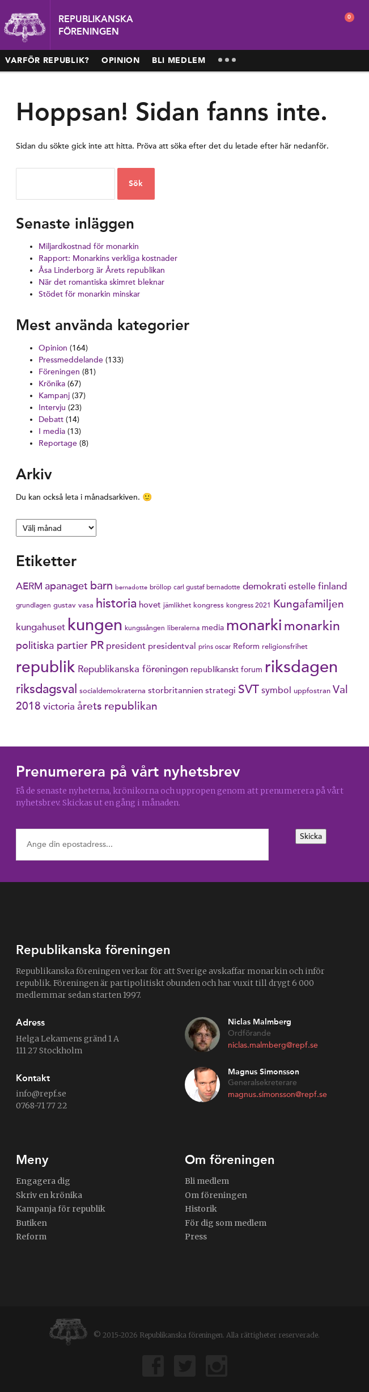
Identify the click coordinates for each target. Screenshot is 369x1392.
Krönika (52, 384)
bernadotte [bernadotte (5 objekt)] (131, 587)
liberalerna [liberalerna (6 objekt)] (183, 628)
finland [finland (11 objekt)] (332, 586)
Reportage (58, 443)
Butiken (31, 1223)
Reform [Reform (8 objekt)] (246, 646)
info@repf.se (41, 1094)
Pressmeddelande (71, 360)
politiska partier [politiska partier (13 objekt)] (52, 645)
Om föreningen (216, 1195)
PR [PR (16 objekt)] (97, 645)
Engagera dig (43, 1181)
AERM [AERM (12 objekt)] (29, 586)
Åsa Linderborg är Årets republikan (102, 270)
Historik (201, 1209)
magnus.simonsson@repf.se (277, 1094)
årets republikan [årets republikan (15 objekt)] (117, 705)
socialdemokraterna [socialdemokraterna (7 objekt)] (112, 690)
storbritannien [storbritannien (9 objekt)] (175, 690)
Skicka (311, 836)
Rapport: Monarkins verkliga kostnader (108, 258)
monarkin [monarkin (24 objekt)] (312, 626)
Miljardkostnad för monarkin (89, 246)
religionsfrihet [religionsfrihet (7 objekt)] (285, 646)
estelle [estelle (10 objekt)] (302, 586)
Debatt (51, 419)
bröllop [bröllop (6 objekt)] (160, 587)
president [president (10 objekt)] (126, 645)
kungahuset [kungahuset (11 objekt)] (40, 627)
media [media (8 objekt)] (213, 627)
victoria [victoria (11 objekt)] (59, 706)
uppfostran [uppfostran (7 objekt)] (312, 690)
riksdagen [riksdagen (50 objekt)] (301, 667)
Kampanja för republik (60, 1209)
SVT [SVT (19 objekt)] (248, 689)
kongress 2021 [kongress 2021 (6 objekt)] (248, 605)
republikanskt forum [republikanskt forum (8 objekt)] (226, 669)
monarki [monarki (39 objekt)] (254, 625)
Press (196, 1236)
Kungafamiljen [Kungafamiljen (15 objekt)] (308, 603)
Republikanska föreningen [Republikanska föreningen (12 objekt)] (133, 669)
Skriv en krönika (49, 1195)
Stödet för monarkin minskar (89, 294)
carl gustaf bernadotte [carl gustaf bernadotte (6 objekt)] (206, 587)
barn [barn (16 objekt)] (101, 586)
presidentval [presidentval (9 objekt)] (172, 646)
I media (52, 431)
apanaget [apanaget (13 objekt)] (66, 586)
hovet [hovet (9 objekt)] (150, 605)
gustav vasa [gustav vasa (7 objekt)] (73, 605)
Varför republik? (47, 61)
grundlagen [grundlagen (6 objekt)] (33, 605)
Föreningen (59, 372)
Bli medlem (179, 61)
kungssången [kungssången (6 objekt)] (145, 628)
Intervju (52, 407)
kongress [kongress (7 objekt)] (208, 605)
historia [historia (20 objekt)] (116, 603)
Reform (31, 1236)
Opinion (120, 61)
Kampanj (54, 395)
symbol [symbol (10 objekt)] (276, 690)
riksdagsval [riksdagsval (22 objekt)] (46, 689)
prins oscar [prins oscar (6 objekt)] (214, 647)
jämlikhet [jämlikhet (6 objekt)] (177, 605)
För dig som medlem (225, 1223)
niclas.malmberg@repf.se (273, 1045)
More (227, 60)
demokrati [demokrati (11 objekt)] (264, 586)
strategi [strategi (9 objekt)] (220, 690)
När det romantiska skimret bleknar (101, 282)
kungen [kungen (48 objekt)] (94, 625)
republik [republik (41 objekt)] (45, 667)
